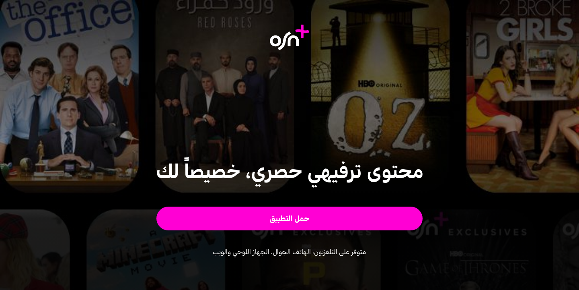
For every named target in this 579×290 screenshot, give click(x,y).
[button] (289, 218)
